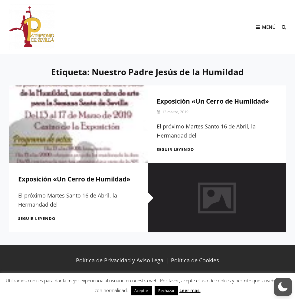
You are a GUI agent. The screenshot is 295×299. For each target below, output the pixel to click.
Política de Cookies (195, 260)
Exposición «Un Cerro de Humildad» (213, 101)
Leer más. (190, 290)
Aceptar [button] (141, 290)
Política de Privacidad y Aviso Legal (120, 260)
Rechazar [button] (166, 290)
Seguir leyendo (175, 149)
